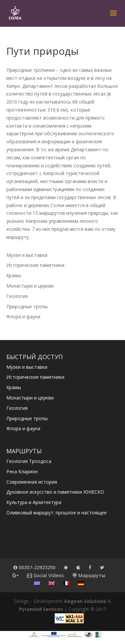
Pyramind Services (41, 609)
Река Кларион (22, 471)
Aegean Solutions (85, 601)
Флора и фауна (23, 316)
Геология (17, 296)
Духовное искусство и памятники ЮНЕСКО (55, 492)
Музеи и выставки (26, 255)
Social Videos (45, 575)
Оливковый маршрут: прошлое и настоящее (56, 512)
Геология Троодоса (28, 461)
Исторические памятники (35, 265)
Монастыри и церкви (30, 286)
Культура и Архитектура (33, 502)
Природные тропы (27, 306)
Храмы (13, 275)
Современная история (31, 482)
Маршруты (88, 575)
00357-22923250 (34, 567)
